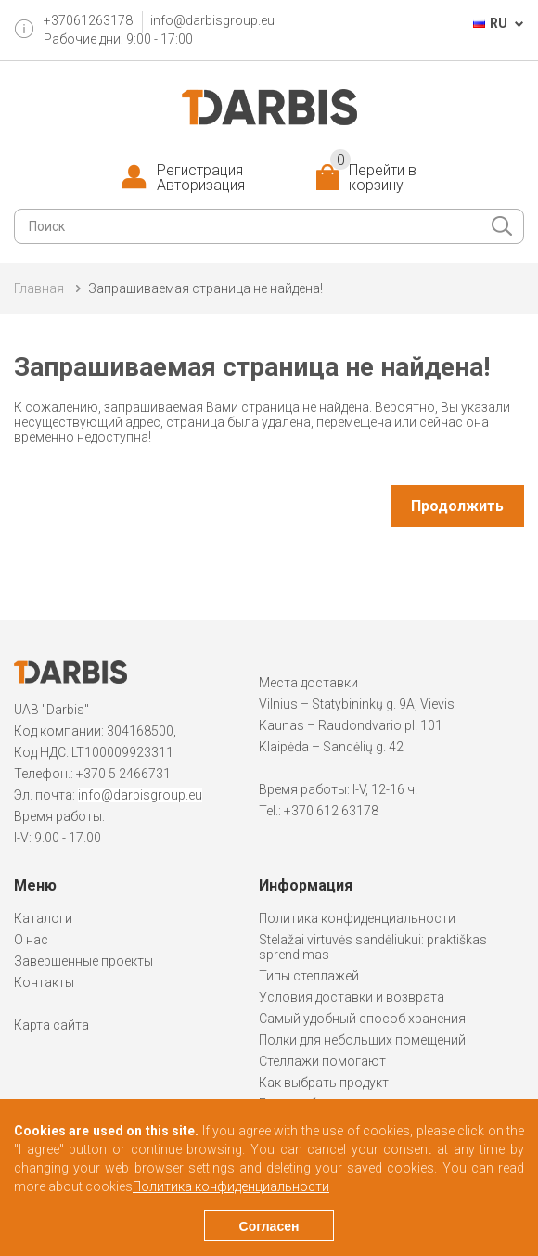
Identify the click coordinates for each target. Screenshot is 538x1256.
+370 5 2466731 (123, 773)
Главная (39, 288)
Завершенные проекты (83, 961)
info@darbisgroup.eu (212, 20)
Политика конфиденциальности (357, 918)
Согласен (269, 1226)
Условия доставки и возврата (351, 997)
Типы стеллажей (309, 975)
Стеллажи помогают (322, 1061)
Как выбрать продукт (324, 1082)
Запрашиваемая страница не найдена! (205, 288)
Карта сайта (51, 1025)
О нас (31, 939)
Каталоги (43, 918)
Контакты (44, 982)
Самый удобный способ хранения (362, 1018)
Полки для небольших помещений (362, 1039)
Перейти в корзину (373, 178)
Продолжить (457, 506)
